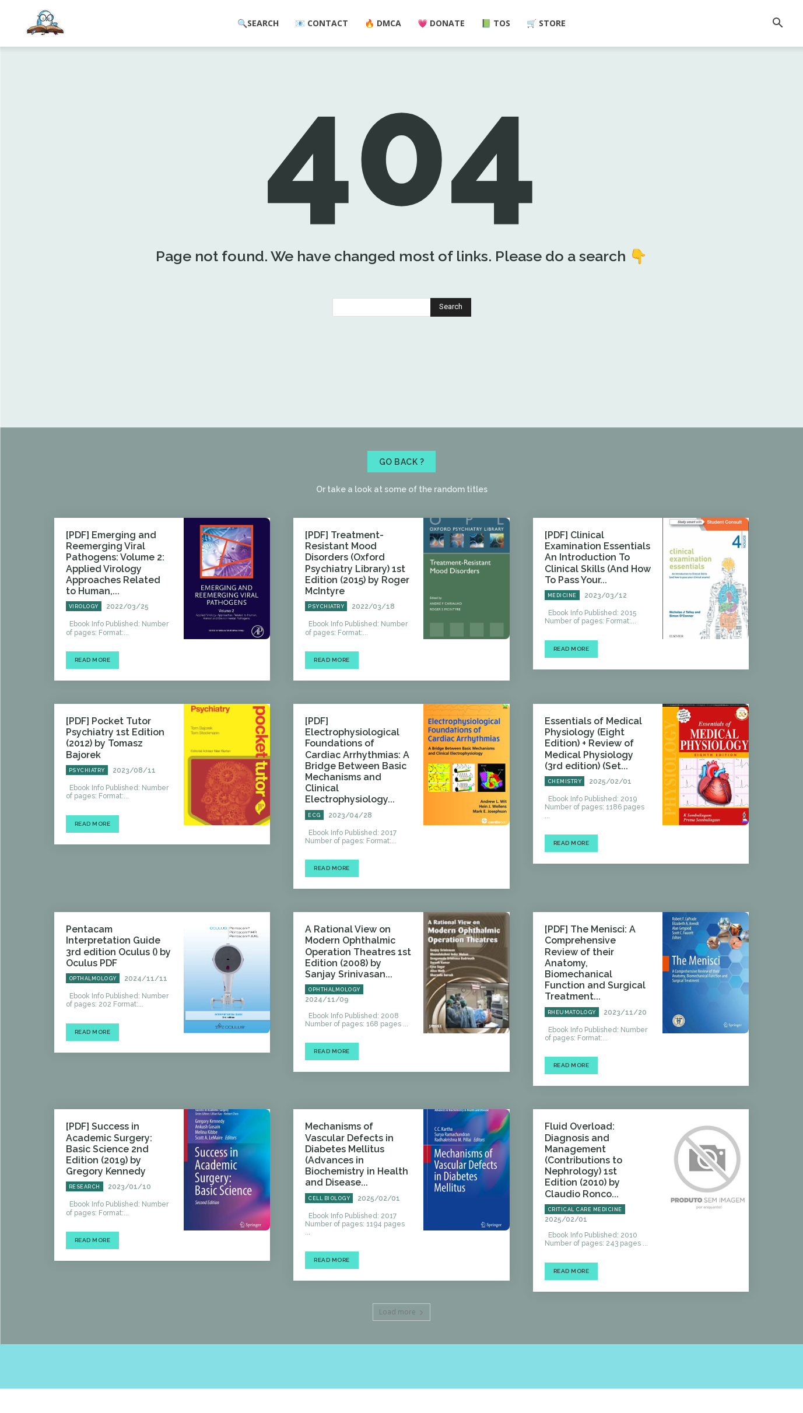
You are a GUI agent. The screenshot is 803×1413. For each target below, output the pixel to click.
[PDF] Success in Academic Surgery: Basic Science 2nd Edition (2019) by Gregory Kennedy (109, 1174)
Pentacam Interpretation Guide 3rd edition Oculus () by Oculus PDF (118, 971)
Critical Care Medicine (585, 1234)
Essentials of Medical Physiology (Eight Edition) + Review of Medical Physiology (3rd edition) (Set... (593, 768)
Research (84, 1212)
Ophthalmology (334, 1015)
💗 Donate (441, 23)
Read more (93, 684)
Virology (84, 631)
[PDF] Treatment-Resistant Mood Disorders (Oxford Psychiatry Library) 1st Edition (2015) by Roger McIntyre (357, 588)
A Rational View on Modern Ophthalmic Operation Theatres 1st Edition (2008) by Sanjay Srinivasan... (358, 977)
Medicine (562, 620)
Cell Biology (329, 1223)
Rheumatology (572, 1037)
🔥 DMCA (382, 23)
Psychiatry (326, 631)
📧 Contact (321, 23)
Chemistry (565, 806)
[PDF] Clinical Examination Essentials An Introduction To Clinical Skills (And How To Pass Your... (598, 583)
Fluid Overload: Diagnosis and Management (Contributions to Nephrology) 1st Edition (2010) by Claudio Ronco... (583, 1185)
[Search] (450, 332)
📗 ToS (495, 23)
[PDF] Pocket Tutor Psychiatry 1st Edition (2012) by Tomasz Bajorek (115, 762)
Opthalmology (93, 1003)
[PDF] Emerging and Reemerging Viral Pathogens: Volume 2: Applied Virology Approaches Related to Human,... (115, 588)
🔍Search (258, 23)
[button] (777, 24)
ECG (314, 840)
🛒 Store (546, 23)
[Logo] (45, 24)
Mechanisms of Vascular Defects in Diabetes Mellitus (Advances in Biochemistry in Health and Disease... (356, 1179)
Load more (401, 1336)
